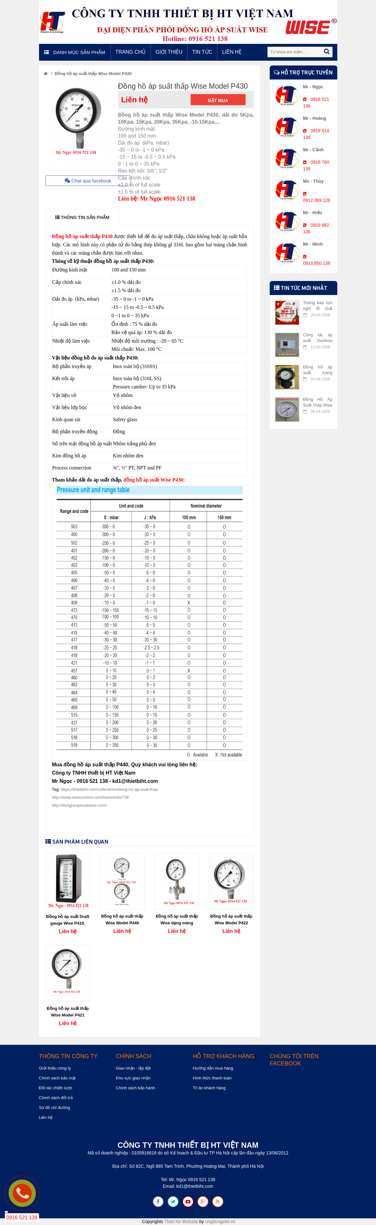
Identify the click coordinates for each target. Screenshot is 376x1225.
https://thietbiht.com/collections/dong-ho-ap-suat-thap (109, 789)
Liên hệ (231, 52)
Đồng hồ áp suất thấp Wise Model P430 (93, 73)
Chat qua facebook (88, 180)
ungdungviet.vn (220, 1221)
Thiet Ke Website (181, 1221)
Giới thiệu (168, 52)
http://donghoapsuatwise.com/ (79, 805)
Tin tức (202, 52)
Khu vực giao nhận (133, 1078)
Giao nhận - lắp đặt (133, 1068)
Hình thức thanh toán (212, 1078)
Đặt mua (218, 100)
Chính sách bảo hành (135, 1087)
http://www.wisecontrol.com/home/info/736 (90, 797)
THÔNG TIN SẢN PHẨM (82, 217)
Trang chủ (130, 52)
